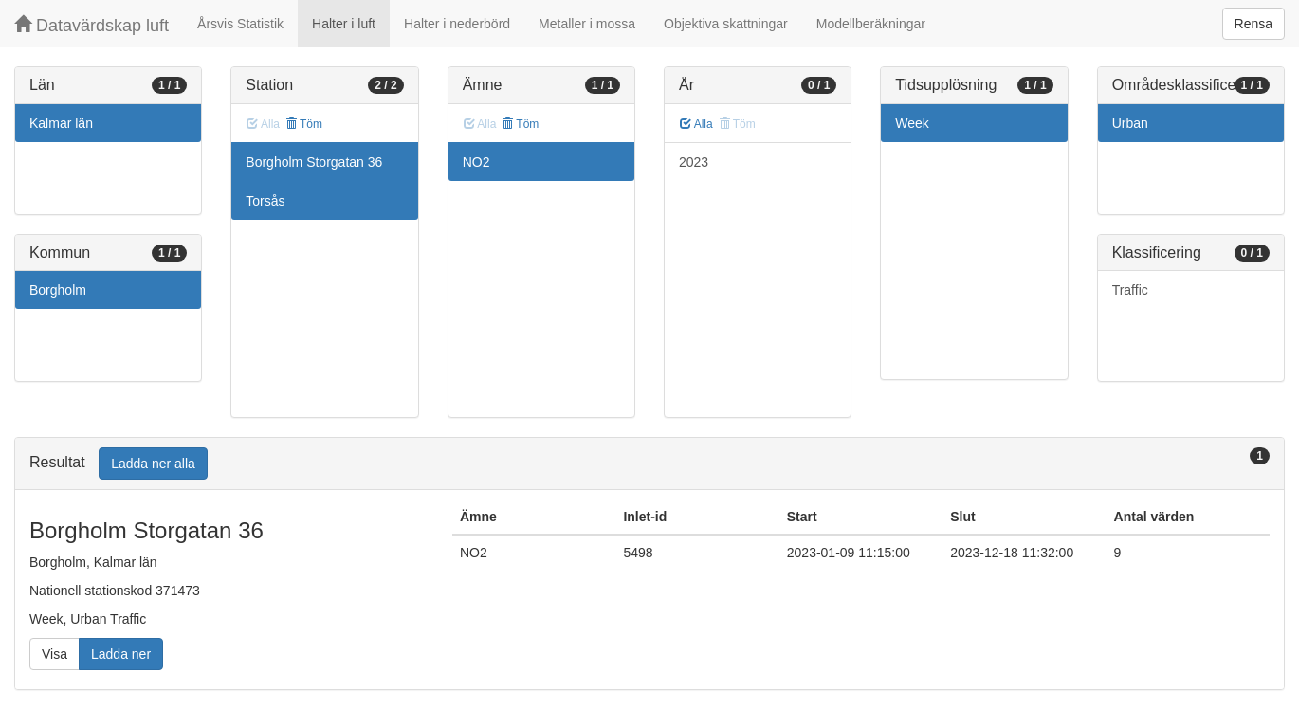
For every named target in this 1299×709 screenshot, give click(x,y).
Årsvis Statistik (240, 23)
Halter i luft (343, 23)
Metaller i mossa (587, 23)
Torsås (265, 201)
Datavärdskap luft (91, 25)
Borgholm (57, 290)
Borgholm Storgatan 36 (314, 162)
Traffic (1130, 290)
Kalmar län (61, 123)
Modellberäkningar (870, 23)
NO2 (476, 162)
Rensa (1253, 23)
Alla (696, 124)
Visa (54, 654)
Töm (303, 124)
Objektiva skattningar (726, 23)
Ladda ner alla (153, 463)
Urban (1130, 123)
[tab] (649, 464)
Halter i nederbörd (457, 23)
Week (912, 123)
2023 (693, 162)
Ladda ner (121, 654)
